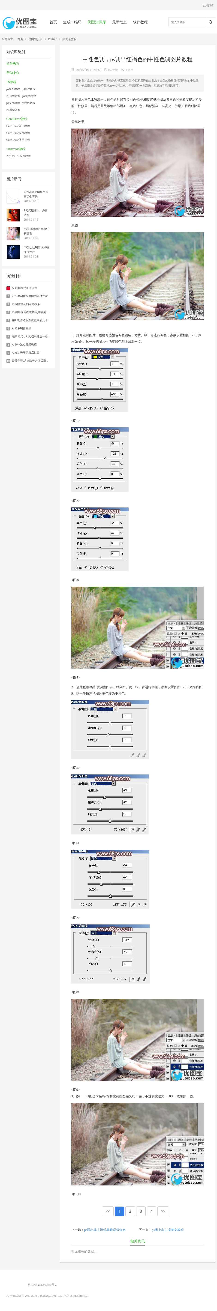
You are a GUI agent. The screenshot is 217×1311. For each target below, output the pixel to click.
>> (163, 1211)
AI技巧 (10, 156)
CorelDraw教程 (16, 119)
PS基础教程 (13, 109)
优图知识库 (96, 21)
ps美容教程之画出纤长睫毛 (36, 231)
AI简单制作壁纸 (21, 328)
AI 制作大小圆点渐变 (24, 288)
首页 (53, 21)
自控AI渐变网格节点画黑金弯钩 (36, 194)
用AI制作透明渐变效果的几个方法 (32, 320)
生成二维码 (72, 21)
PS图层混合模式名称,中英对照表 (32, 312)
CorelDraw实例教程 (18, 133)
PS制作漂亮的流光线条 (26, 304)
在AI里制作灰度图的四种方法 (30, 296)
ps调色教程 (69, 39)
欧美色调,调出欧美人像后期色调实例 (34, 361)
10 (8, 361)
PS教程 (52, 39)
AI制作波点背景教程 (24, 344)
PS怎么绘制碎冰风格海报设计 (36, 249)
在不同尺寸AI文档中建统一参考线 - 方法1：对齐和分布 (45, 336)
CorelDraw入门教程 (18, 126)
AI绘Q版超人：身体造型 (36, 212)
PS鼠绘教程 (13, 96)
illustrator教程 (15, 149)
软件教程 (140, 21)
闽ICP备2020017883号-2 (42, 1284)
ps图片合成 (28, 89)
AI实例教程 (24, 156)
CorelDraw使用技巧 (18, 139)
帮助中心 (12, 73)
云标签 (208, 5)
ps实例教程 (13, 103)
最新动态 (119, 21)
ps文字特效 (29, 96)
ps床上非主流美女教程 (168, 1230)
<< (108, 1211)
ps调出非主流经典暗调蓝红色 (105, 1230)
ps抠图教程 (13, 89)
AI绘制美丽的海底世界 (25, 352)
